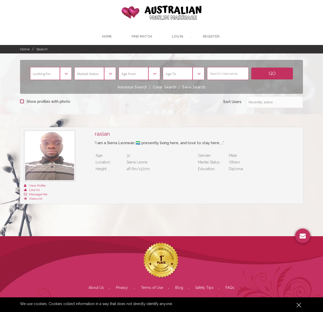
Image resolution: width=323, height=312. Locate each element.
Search (42, 49)
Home (107, 37)
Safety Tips (204, 279)
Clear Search (165, 87)
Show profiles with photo (45, 101)
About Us (96, 279)
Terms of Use (152, 279)
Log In (177, 37)
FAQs (230, 279)
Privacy (122, 279)
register (211, 37)
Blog (179, 279)
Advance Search (132, 87)
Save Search (194, 87)
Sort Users (232, 101)
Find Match (142, 37)
